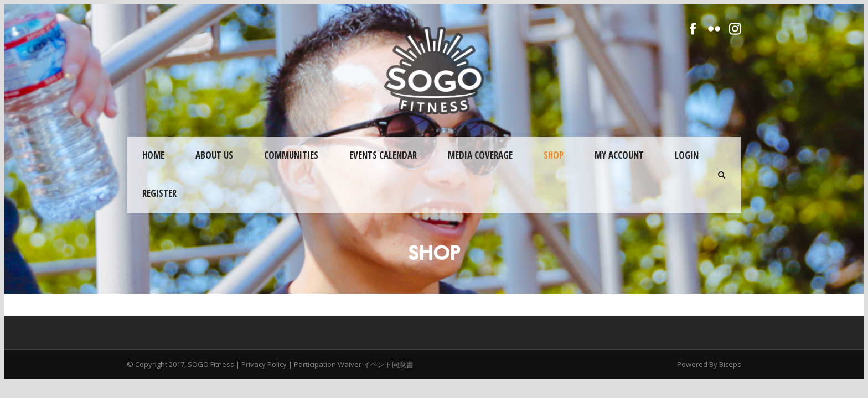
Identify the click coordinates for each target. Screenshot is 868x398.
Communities (291, 155)
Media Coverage (480, 155)
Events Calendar (383, 155)
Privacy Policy (264, 364)
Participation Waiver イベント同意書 (354, 364)
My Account (619, 155)
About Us (214, 155)
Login (687, 155)
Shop (554, 155)
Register (159, 193)
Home (153, 155)
